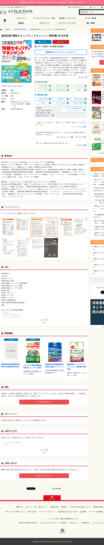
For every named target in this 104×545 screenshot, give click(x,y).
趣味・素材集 (90, 23)
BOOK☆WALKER (78, 103)
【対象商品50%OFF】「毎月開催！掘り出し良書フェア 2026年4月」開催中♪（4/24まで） (52, 2)
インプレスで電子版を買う (72, 110)
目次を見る (81, 77)
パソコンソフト (21, 18)
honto (78, 90)
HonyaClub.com (61, 90)
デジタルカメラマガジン (49, 523)
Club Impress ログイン (78, 7)
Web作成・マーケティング (67, 18)
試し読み (44, 42)
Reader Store (78, 99)
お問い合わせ (32, 512)
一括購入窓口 (79, 145)
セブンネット (78, 86)
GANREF (63, 523)
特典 (62, 42)
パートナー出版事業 (95, 512)
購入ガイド (43, 507)
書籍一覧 (19, 507)
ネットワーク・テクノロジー (67, 23)
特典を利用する (45, 402)
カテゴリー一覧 (30, 507)
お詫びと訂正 (79, 137)
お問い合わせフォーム (63, 137)
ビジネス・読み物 (90, 18)
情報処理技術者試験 (20, 29)
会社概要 (83, 512)
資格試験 (21, 23)
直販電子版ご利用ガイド (43, 115)
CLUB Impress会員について (80, 507)
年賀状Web (85, 523)
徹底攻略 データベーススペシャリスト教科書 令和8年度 (76, 366)
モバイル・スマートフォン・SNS (44, 18)
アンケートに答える (77, 127)
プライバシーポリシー (47, 512)
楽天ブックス (61, 86)
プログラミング (44, 23)
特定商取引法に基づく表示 (67, 512)
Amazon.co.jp (43, 86)
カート (94, 7)
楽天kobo (61, 99)
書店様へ (64, 507)
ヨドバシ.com (43, 90)
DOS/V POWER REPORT (28, 523)
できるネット (74, 523)
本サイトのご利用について (15, 512)
